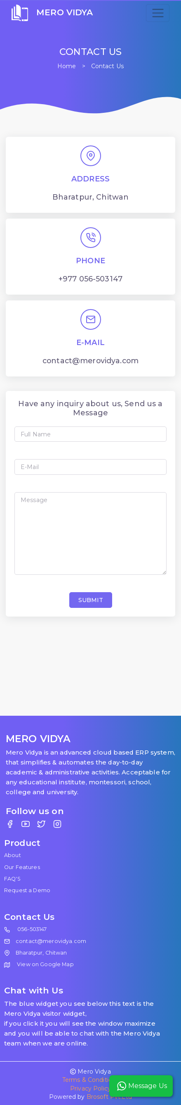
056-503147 (32, 929)
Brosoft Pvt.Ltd (109, 1096)
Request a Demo (27, 890)
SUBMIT (90, 600)
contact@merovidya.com (51, 941)
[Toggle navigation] (157, 13)
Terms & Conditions (90, 1080)
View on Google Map (39, 964)
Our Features (22, 867)
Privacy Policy (90, 1088)
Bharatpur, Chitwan (41, 953)
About (12, 855)
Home (66, 66)
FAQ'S (12, 879)
